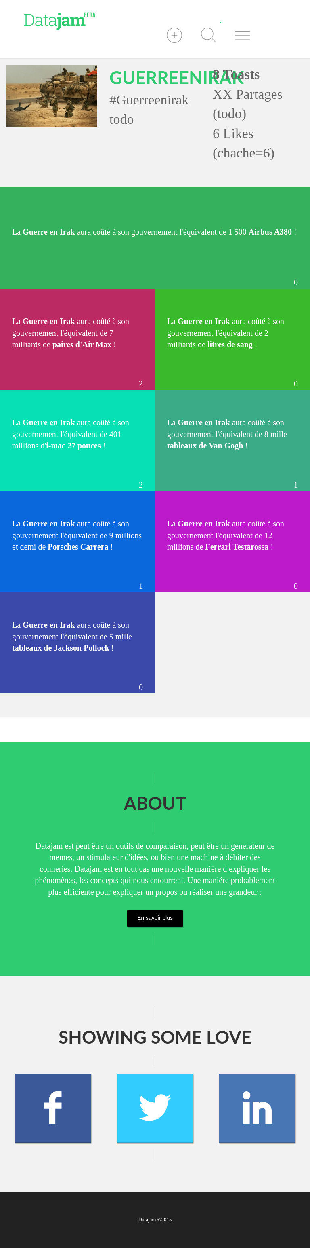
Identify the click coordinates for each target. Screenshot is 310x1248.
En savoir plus (155, 918)
